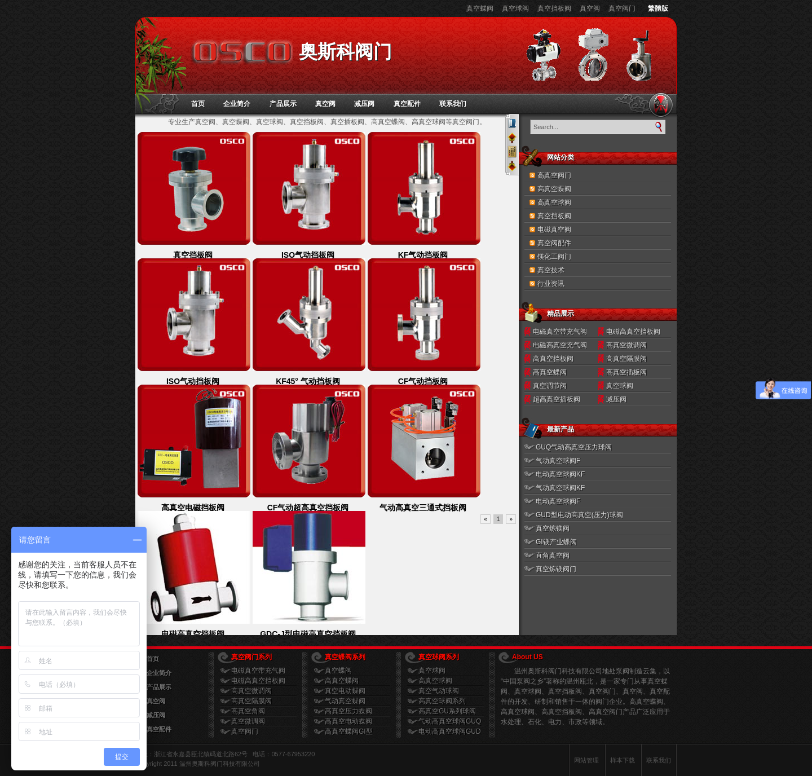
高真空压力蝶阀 (348, 711)
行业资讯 (550, 284)
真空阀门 (622, 8)
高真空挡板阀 (553, 359)
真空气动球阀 (438, 691)
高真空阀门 (554, 175)
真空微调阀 (248, 721)
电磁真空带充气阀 (560, 332)
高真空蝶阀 (554, 189)
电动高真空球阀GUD (449, 731)
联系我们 (452, 104)
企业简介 (236, 104)
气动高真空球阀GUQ (449, 721)
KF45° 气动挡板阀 (308, 381)
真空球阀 (515, 8)
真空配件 (407, 104)
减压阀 (364, 104)
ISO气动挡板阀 (307, 254)
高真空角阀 (248, 711)
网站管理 (586, 760)
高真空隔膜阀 (626, 359)
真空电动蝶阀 (345, 691)
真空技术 (550, 270)
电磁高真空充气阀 (560, 345)
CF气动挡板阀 (423, 381)
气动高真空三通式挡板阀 (422, 507)
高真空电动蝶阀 (348, 721)
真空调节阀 (550, 386)
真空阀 (590, 8)
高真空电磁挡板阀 (192, 507)
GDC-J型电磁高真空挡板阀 (308, 633)
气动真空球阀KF (560, 488)
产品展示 (283, 104)
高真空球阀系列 (442, 701)
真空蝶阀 (479, 8)
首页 (198, 104)
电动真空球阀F (558, 501)
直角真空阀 (553, 555)
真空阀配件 (554, 243)
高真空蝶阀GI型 (349, 731)
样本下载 (622, 760)
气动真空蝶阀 (345, 701)
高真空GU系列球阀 (447, 711)
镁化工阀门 (554, 257)
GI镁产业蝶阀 (556, 542)
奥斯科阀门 (345, 51)
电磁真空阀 (554, 229)
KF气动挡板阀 (423, 254)
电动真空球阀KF (560, 474)
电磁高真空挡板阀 (192, 633)
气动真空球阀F (558, 461)
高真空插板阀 (626, 372)
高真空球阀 (554, 202)
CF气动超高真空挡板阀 (308, 507)
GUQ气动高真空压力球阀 (574, 447)
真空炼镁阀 (553, 528)
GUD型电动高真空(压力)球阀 (579, 515)
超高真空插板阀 (556, 399)
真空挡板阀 (554, 8)
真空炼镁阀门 (556, 569)
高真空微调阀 (626, 345)
